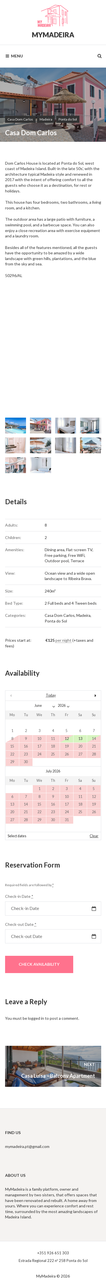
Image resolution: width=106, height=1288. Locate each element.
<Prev (19, 695)
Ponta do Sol (68, 119)
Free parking (55, 555)
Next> (86, 695)
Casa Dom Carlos (20, 119)
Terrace (77, 560)
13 (80, 739)
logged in (36, 1018)
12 (67, 739)
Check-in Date (19, 896)
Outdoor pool (57, 560)
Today (51, 695)
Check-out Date (20, 924)
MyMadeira (53, 35)
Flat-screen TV (79, 549)
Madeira (46, 119)
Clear (94, 836)
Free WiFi (76, 555)
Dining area (54, 549)
